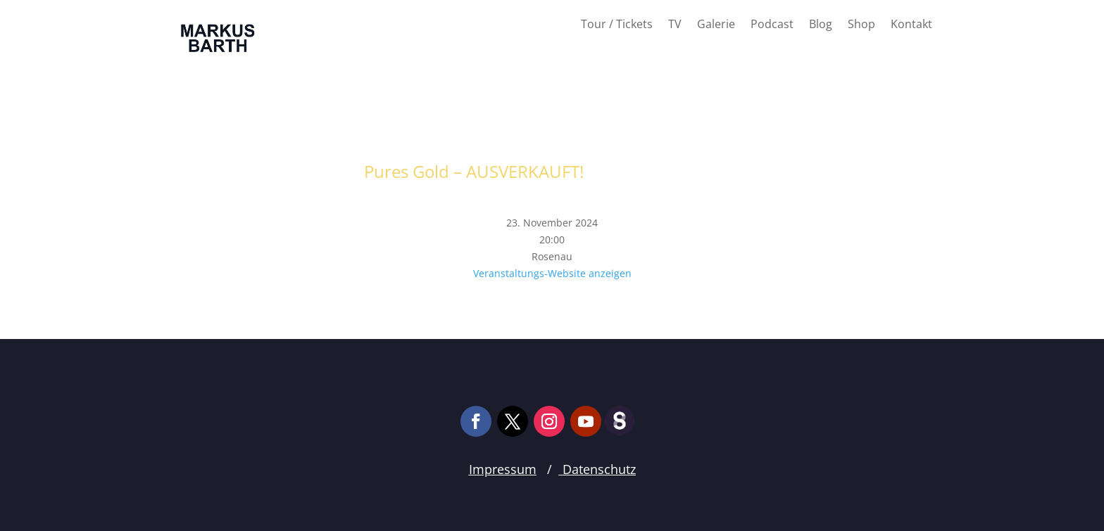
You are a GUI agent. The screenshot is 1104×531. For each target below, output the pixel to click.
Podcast (772, 25)
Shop (861, 25)
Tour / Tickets (617, 25)
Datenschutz (597, 469)
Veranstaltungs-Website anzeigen (552, 273)
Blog (820, 25)
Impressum (503, 469)
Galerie (716, 25)
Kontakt (911, 25)
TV (675, 25)
